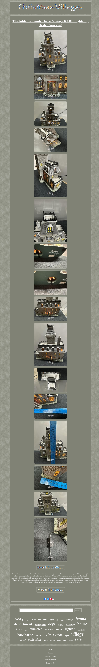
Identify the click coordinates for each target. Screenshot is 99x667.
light (67, 636)
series (52, 640)
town (19, 629)
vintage (70, 619)
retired (22, 640)
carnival (42, 619)
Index (50, 649)
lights (28, 620)
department (23, 624)
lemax (81, 618)
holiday (19, 619)
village (77, 634)
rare (78, 639)
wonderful (81, 630)
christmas (54, 634)
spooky (71, 640)
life (57, 620)
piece (59, 640)
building (49, 629)
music (60, 625)
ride (34, 619)
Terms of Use (50, 663)
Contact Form (51, 656)
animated (36, 629)
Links (50, 653)
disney (70, 624)
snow (59, 629)
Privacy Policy (50, 660)
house (82, 624)
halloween (40, 624)
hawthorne (25, 635)
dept (51, 623)
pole (26, 630)
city (64, 640)
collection (34, 639)
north (62, 620)
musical (39, 635)
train (45, 640)
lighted (70, 629)
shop (52, 620)
